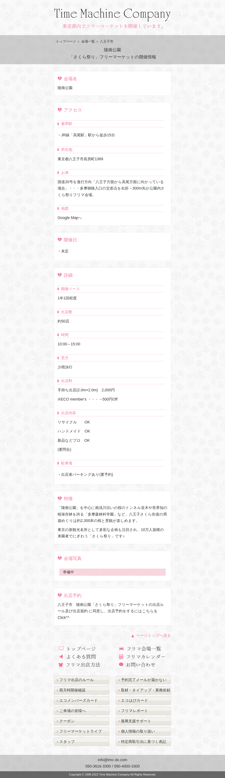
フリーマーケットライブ (80, 731)
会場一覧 (88, 41)
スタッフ (67, 741)
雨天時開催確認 (72, 690)
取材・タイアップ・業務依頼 (145, 690)
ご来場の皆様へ (72, 711)
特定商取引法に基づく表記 (143, 741)
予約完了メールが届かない (144, 680)
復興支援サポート (136, 721)
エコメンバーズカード (78, 700)
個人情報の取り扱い (138, 731)
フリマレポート (134, 711)
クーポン (67, 721)
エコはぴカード (134, 700)
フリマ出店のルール (76, 680)
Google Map (68, 218)
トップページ (66, 41)
